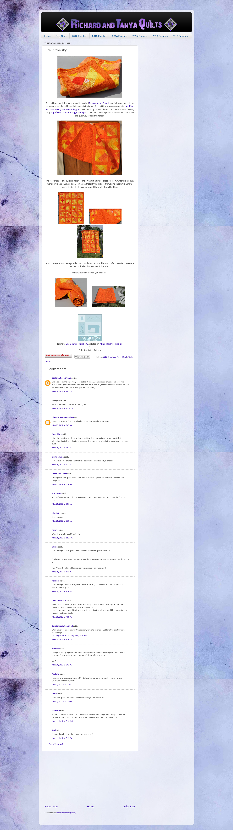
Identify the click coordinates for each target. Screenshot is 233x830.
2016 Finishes (160, 36)
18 (130, 728)
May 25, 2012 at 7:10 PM (62, 592)
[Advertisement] (90, 778)
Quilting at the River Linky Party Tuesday (69, 636)
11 (130, 579)
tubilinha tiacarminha (61, 378)
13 (130, 624)
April (54, 730)
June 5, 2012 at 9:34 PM (62, 685)
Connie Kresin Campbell (62, 626)
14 (130, 646)
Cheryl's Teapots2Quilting (63, 418)
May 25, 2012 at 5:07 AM (62, 448)
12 (130, 598)
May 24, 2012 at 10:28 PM (62, 408)
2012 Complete (109, 357)
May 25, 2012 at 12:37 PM (62, 538)
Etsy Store (61, 36)
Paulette (55, 674)
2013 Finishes (99, 36)
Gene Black (57, 434)
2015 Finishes (139, 36)
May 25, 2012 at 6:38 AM (62, 521)
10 (130, 545)
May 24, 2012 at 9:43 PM (62, 392)
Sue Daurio (56, 494)
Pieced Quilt (122, 357)
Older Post (129, 806)
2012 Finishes (79, 36)
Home (47, 36)
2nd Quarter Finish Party (77, 344)
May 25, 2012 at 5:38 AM (62, 484)
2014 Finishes (119, 36)
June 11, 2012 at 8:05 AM (62, 721)
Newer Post (51, 806)
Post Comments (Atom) (66, 813)
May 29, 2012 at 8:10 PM (62, 640)
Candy (54, 694)
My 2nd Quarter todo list (111, 344)
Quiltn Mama (58, 457)
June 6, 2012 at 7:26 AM (62, 702)
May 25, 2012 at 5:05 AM (62, 425)
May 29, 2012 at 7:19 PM (62, 617)
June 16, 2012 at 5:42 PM (62, 738)
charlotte (56, 711)
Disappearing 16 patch (99, 103)
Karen (54, 530)
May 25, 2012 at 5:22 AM (62, 465)
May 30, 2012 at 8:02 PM (62, 665)
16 (130, 692)
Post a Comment (56, 744)
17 (130, 708)
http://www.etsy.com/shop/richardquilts (69, 113)
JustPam (55, 581)
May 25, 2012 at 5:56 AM (62, 504)
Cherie (55, 547)
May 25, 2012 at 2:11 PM (62, 572)
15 (130, 672)
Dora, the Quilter (59, 601)
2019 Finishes (180, 36)
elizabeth (56, 513)
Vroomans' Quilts (59, 474)
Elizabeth (56, 649)
